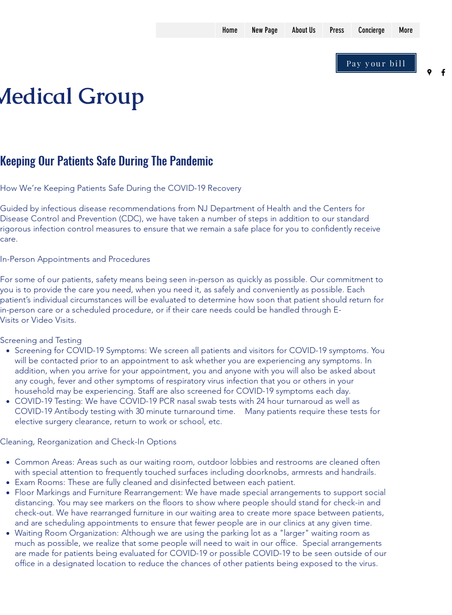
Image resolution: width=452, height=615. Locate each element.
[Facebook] (443, 72)
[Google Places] (429, 72)
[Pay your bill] (376, 63)
